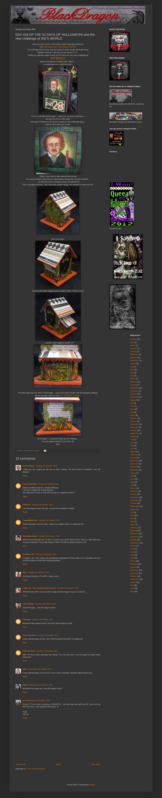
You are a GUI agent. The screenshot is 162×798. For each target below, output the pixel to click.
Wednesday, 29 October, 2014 (40, 669)
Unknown (27, 505)
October (133, 339)
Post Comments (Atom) (35, 769)
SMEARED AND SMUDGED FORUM (60, 47)
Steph (25, 685)
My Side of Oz (28, 554)
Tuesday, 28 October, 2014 (46, 466)
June (132, 342)
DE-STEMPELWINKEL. (70, 396)
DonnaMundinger (30, 536)
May (132, 373)
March (132, 345)
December (134, 388)
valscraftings (28, 604)
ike (24, 701)
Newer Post (20, 764)
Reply (25, 476)
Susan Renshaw (29, 635)
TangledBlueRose (30, 520)
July (131, 367)
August (133, 364)
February (133, 348)
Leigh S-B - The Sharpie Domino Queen (39, 588)
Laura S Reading (30, 484)
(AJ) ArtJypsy (29, 466)
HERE (75, 52)
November (134, 354)
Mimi (25, 572)
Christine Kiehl (29, 651)
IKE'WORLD (57, 58)
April (132, 376)
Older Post (95, 764)
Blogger (92, 785)
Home (58, 764)
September (134, 361)
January (133, 351)
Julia (25, 669)
